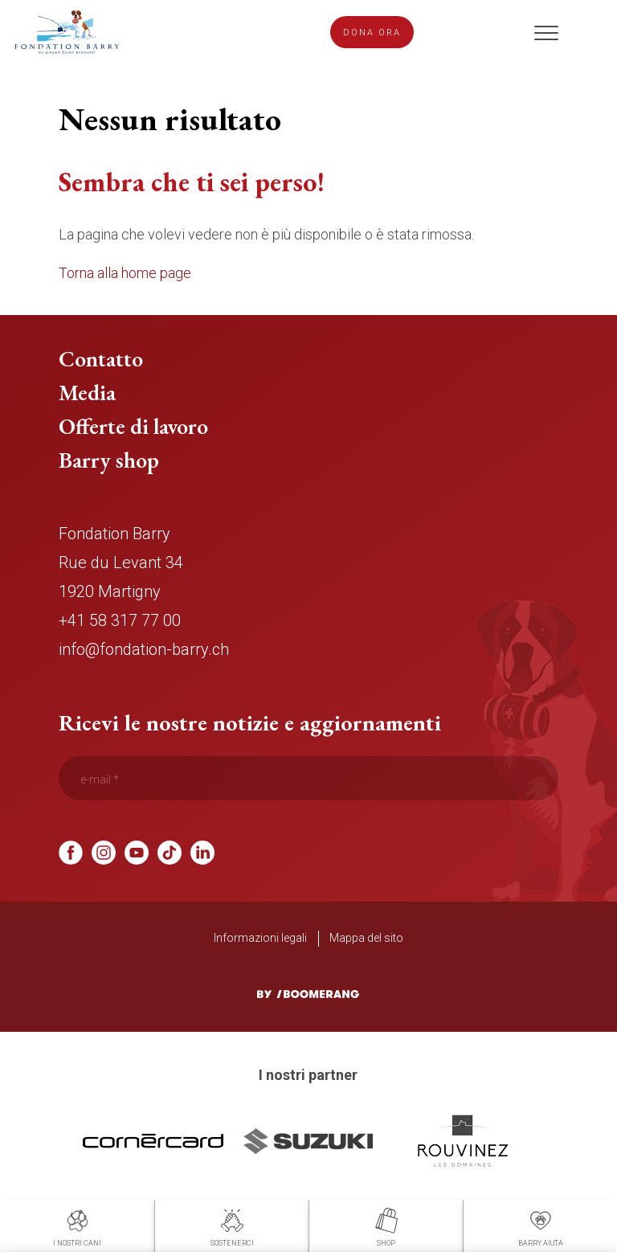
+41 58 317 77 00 (120, 620)
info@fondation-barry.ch (144, 649)
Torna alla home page (125, 272)
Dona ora (372, 32)
